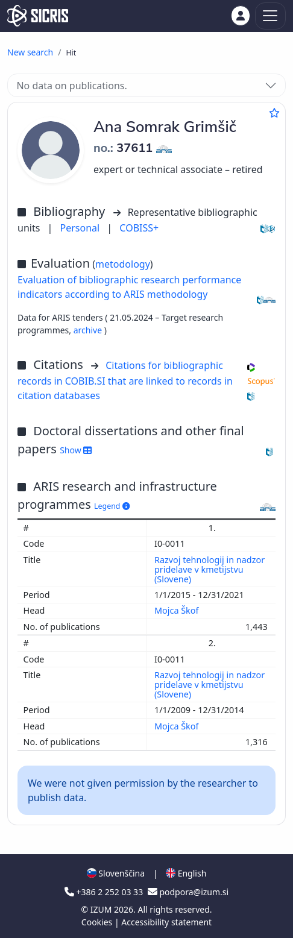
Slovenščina (116, 873)
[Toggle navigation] (270, 16)
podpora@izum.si (188, 892)
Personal (81, 227)
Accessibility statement (166, 922)
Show (76, 450)
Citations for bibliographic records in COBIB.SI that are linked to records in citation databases (125, 380)
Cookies (98, 922)
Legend (112, 506)
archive (89, 330)
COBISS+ (139, 227)
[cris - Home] (37, 16)
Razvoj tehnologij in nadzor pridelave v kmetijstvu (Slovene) (209, 569)
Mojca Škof (177, 610)
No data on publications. (71, 85)
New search (30, 52)
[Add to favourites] (274, 112)
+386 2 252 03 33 (105, 892)
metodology (122, 264)
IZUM (102, 909)
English (186, 873)
